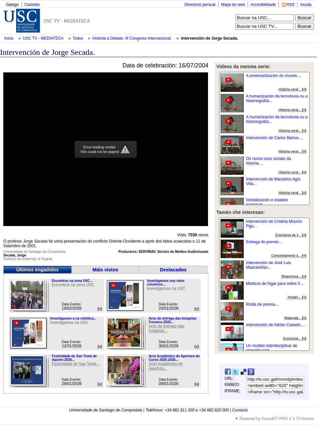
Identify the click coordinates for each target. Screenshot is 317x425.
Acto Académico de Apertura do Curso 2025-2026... (174, 358)
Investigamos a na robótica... (73, 318)
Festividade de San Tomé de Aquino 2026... (74, 358)
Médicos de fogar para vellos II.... (275, 283)
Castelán (32, 4)
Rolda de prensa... (262, 304)
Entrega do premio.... (264, 242)
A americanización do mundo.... (273, 75)
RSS (290, 4)
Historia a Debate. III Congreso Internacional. (132, 38)
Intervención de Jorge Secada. (209, 38)
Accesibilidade (263, 4)
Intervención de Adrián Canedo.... (275, 325)
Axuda (305, 4)
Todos (78, 38)
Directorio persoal (199, 4)
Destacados (173, 269)
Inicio (9, 38)
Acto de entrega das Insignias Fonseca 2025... (172, 320)
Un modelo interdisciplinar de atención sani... (271, 348)
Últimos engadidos (37, 269)
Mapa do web (233, 4)
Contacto (240, 410)
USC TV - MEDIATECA (43, 38)
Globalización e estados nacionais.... (267, 202)
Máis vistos (105, 269)
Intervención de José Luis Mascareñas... (268, 265)
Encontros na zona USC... (72, 281)
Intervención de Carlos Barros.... (274, 137)
